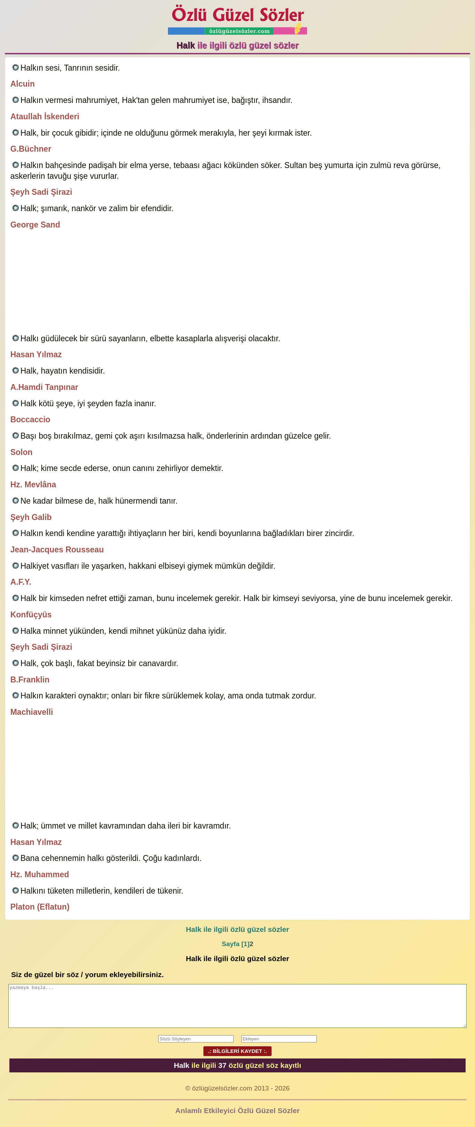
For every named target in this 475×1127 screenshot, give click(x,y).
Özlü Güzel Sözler (237, 17)
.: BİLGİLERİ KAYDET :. (237, 1051)
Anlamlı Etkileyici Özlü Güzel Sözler (237, 1110)
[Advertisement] (237, 282)
